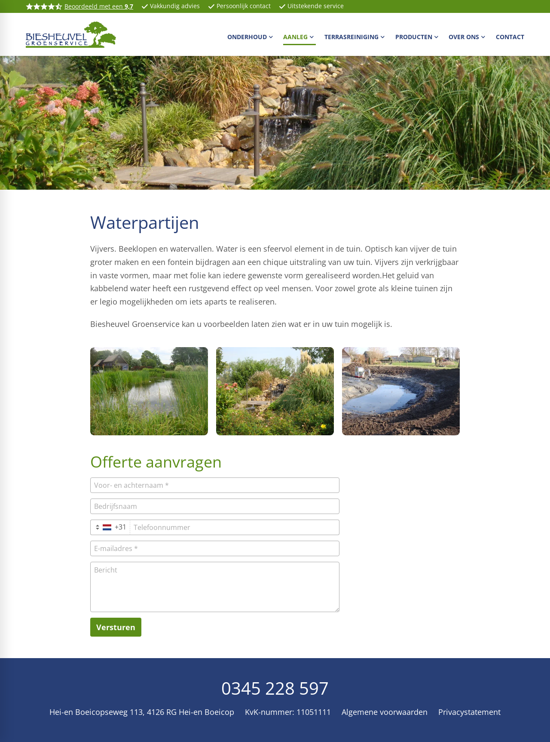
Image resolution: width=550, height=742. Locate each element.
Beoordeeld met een (98, 6)
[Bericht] (214, 587)
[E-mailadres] (214, 548)
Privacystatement (469, 712)
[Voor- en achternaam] (214, 485)
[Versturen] (115, 627)
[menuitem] (251, 36)
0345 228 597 (275, 688)
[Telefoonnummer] (234, 527)
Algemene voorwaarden (385, 712)
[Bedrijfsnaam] (214, 506)
